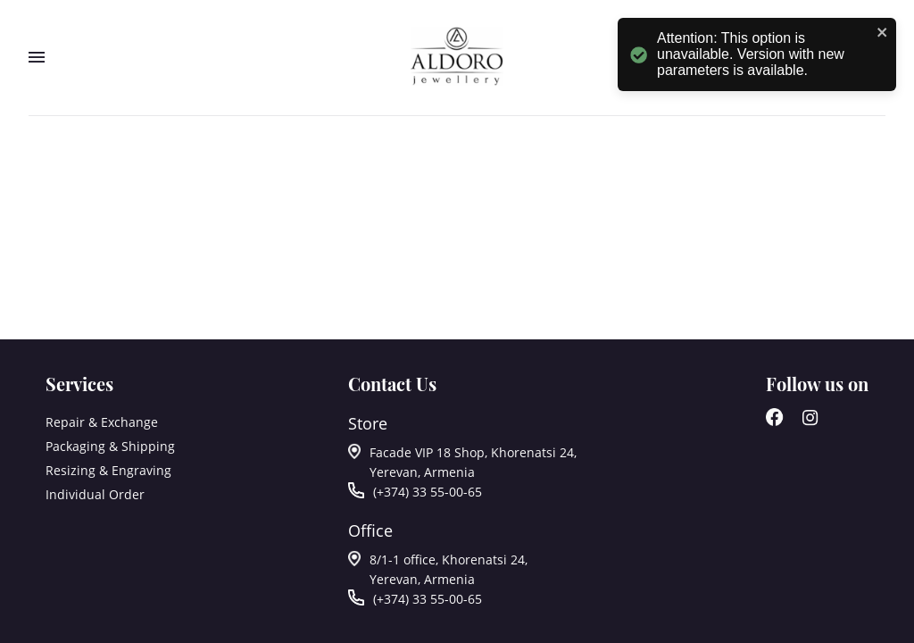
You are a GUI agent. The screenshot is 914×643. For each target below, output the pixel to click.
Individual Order (95, 494)
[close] (880, 33)
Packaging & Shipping (110, 446)
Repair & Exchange (102, 421)
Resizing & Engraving (108, 470)
